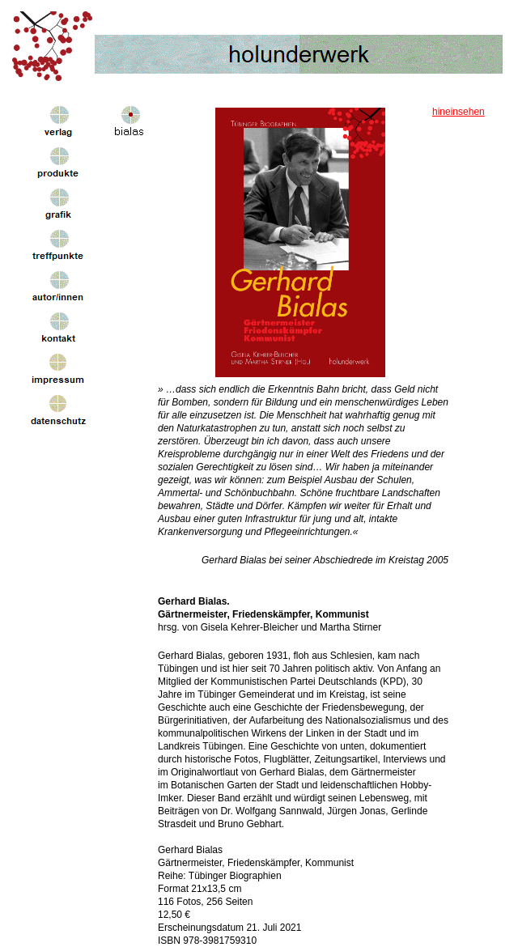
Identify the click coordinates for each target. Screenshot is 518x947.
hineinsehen (458, 111)
